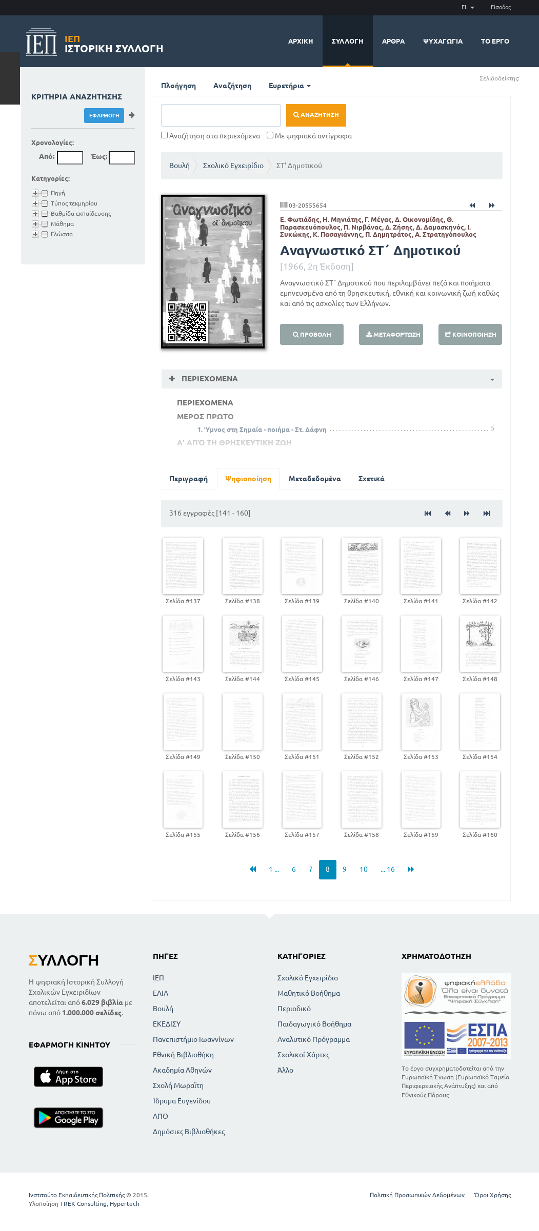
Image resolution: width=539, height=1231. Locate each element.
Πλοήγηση (178, 85)
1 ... (274, 869)
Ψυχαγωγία (443, 41)
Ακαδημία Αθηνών (182, 1070)
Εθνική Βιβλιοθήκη (183, 1055)
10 (364, 869)
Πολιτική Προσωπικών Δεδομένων (417, 1195)
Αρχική (300, 41)
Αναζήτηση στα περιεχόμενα (210, 136)
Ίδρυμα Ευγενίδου (182, 1101)
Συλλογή (348, 41)
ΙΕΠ (158, 978)
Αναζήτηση (232, 85)
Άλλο (285, 1070)
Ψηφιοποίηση (248, 479)
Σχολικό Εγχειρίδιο (233, 165)
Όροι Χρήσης (492, 1195)
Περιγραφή (188, 479)
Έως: (99, 156)
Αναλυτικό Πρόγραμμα (313, 1039)
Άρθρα (393, 41)
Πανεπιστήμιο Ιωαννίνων (193, 1039)
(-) (530, 77)
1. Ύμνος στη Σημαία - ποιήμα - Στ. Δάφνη (262, 429)
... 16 (388, 869)
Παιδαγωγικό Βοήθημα (314, 1024)
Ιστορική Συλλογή (114, 42)
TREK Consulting (83, 1203)
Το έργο (495, 41)
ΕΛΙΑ (160, 993)
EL (468, 7)
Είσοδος (501, 7)
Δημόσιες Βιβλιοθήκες (189, 1131)
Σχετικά (371, 479)
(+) (524, 77)
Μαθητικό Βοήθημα (308, 993)
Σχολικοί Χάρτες (303, 1055)
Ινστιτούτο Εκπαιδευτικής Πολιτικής (77, 1195)
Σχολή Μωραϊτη (178, 1085)
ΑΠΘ (160, 1116)
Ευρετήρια (290, 85)
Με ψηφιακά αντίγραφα (309, 136)
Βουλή (179, 165)
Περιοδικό (294, 1008)
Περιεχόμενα (208, 378)
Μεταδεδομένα (315, 479)
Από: (46, 156)
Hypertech (124, 1203)
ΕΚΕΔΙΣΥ (167, 1024)
